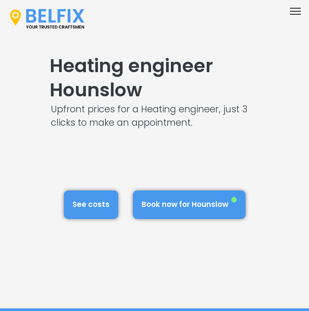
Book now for (189, 203)
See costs (91, 204)
